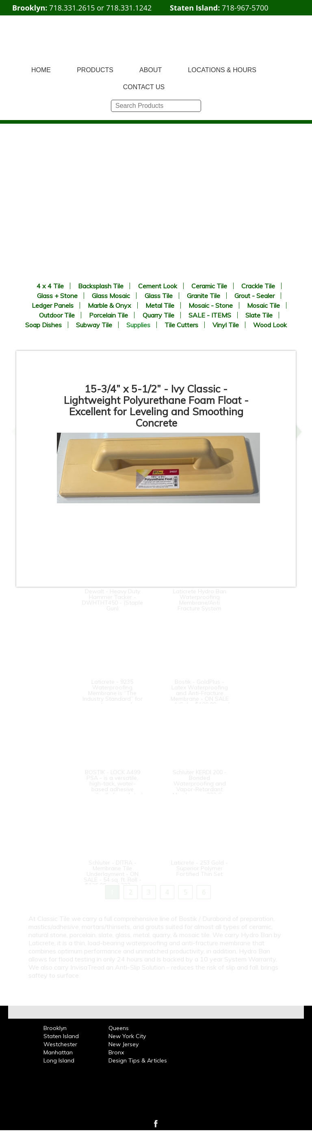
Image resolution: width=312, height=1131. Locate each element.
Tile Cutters (181, 325)
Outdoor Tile (57, 315)
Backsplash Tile (101, 286)
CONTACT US (144, 87)
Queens (118, 1028)
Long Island (58, 1060)
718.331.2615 (72, 8)
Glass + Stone (57, 295)
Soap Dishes (43, 325)
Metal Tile (159, 305)
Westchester (60, 1044)
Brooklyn (55, 1028)
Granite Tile (203, 295)
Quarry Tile (158, 315)
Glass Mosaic (111, 295)
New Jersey (123, 1044)
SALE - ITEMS (209, 315)
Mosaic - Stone (210, 305)
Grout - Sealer (254, 295)
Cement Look (157, 286)
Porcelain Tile (108, 315)
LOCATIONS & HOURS (222, 70)
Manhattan (58, 1052)
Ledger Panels (53, 305)
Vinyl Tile (225, 325)
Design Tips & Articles (137, 1060)
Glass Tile (159, 295)
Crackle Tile (258, 286)
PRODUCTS (95, 70)
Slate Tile (259, 315)
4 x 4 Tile (50, 286)
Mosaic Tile (263, 305)
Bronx (116, 1052)
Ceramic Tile (209, 286)
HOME (41, 70)
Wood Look (270, 325)
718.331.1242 (129, 8)
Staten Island (61, 1036)
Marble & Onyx (109, 305)
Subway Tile (94, 325)
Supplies (138, 325)
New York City (127, 1036)
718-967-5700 (245, 8)
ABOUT (150, 70)
